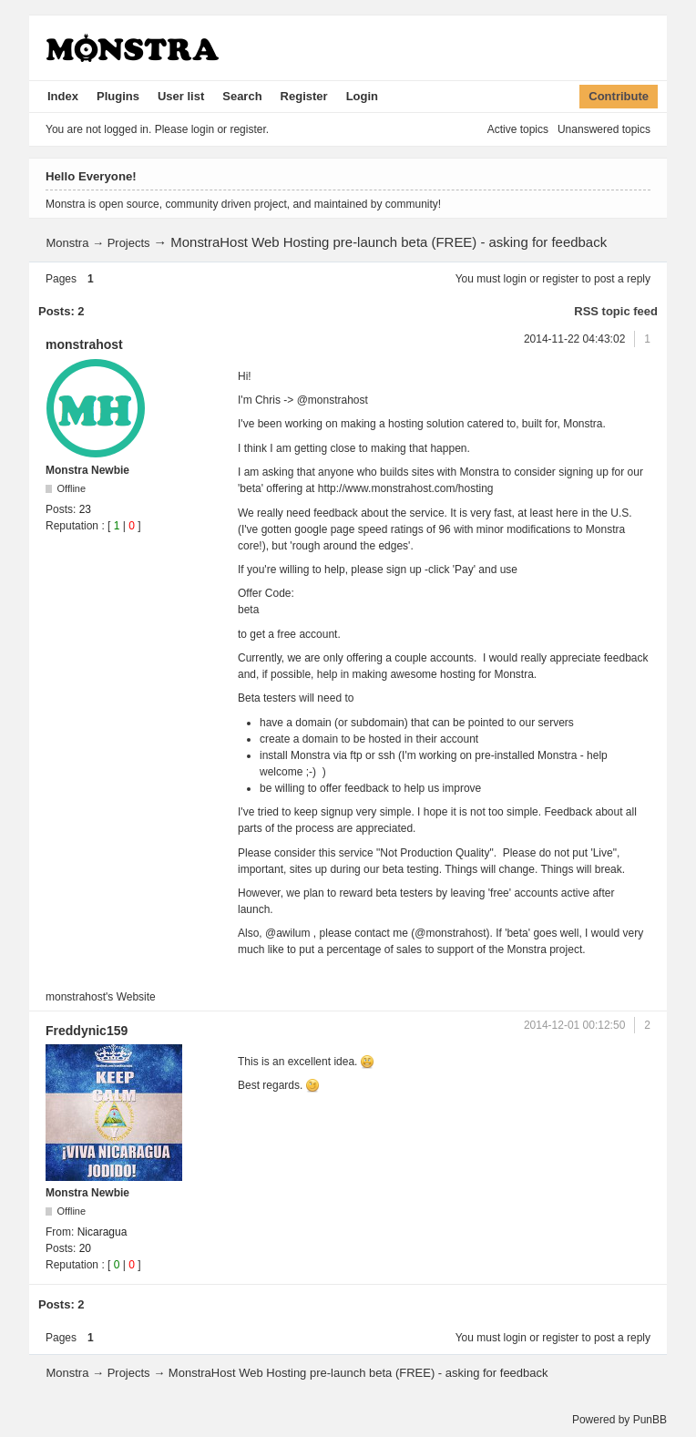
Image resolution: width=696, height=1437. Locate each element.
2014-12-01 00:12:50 (574, 1025)
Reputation (72, 525)
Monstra (67, 243)
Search (241, 96)
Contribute (619, 96)
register (560, 278)
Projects (128, 243)
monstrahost (84, 344)
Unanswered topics (604, 129)
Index (62, 96)
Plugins (118, 96)
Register (304, 96)
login (515, 278)
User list (181, 96)
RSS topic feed (616, 311)
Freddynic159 (87, 1030)
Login (362, 96)
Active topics (517, 129)
